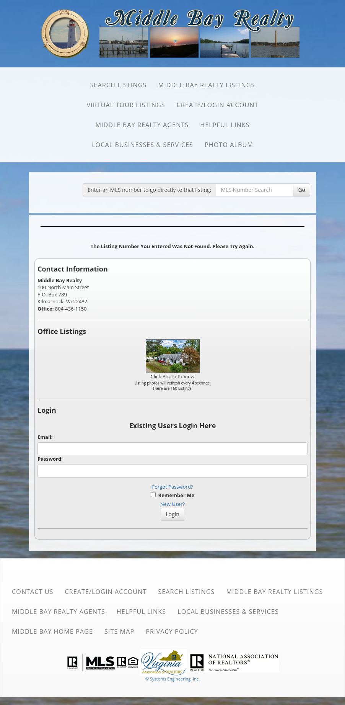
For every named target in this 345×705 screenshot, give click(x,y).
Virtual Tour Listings (126, 105)
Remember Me (172, 495)
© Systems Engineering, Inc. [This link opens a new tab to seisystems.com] (172, 679)
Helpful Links (224, 125)
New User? (172, 504)
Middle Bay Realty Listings (206, 85)
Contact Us (33, 591)
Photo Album (229, 145)
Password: (50, 458)
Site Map (119, 631)
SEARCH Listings (118, 85)
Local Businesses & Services (142, 145)
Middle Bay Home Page (52, 631)
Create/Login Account (218, 105)
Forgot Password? (172, 486)
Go (301, 189)
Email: (45, 436)
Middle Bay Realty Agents (142, 125)
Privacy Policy (172, 631)
